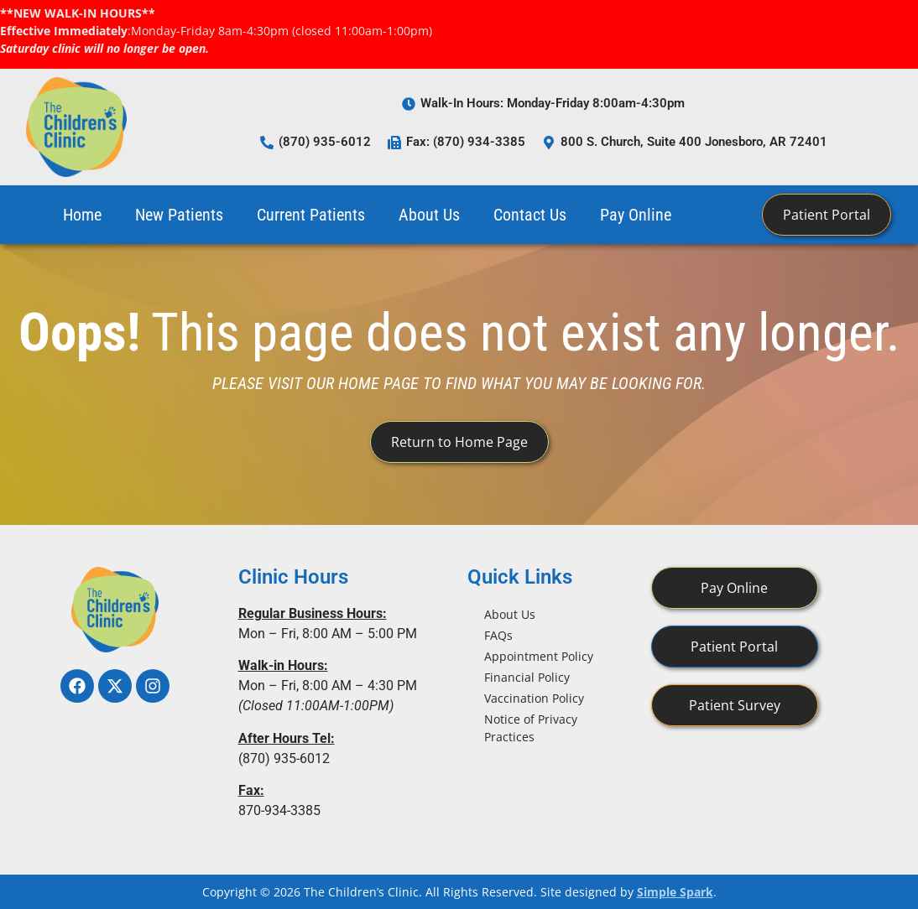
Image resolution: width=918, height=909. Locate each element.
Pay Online (635, 215)
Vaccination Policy (534, 698)
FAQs (498, 635)
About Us (429, 215)
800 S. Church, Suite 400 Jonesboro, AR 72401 (694, 141)
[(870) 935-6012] (267, 142)
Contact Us (529, 215)
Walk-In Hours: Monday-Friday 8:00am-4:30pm (552, 103)
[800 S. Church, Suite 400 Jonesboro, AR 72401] (548, 142)
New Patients (179, 215)
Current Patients (311, 215)
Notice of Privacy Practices (530, 728)
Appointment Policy (538, 656)
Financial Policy (527, 677)
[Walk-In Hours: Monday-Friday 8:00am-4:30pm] (408, 104)
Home (82, 215)
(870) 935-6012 (325, 141)
